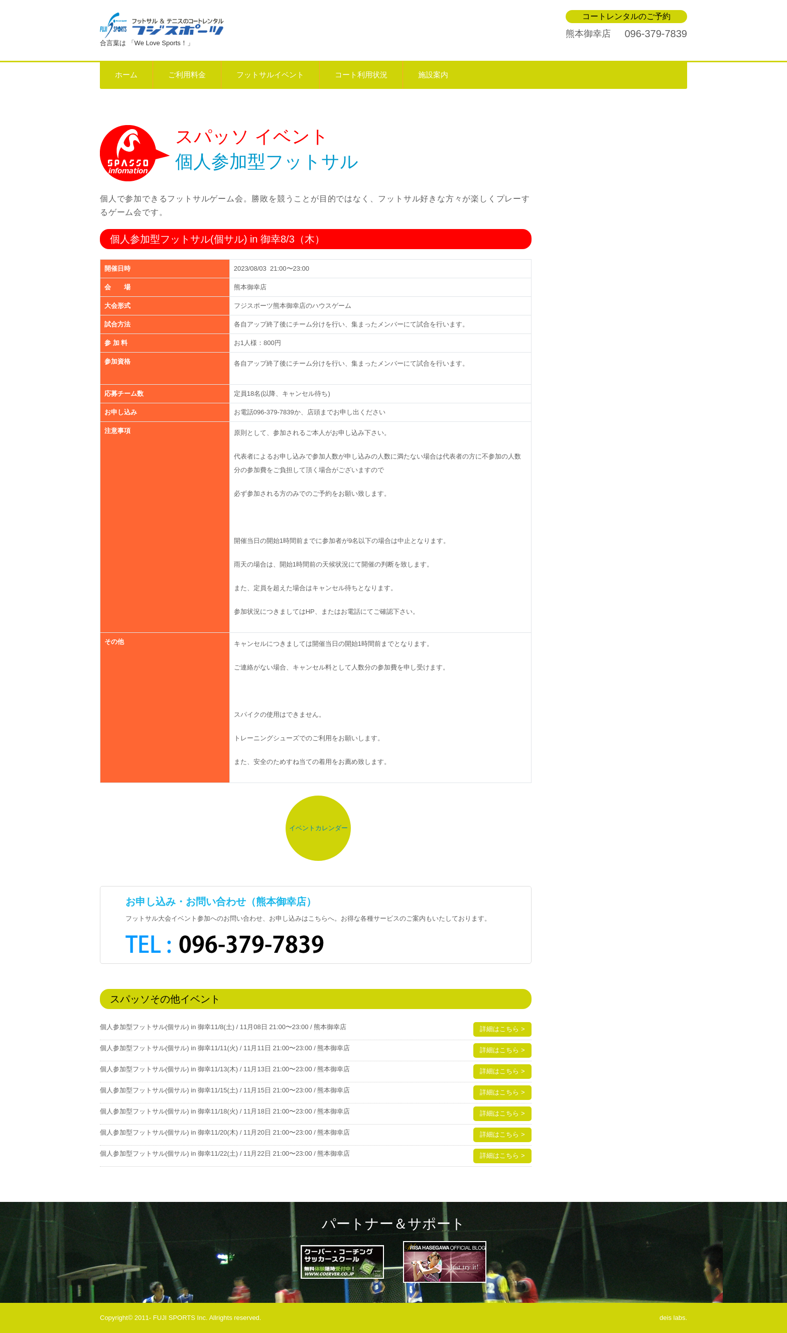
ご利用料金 (187, 74)
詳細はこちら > (502, 1029)
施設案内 (433, 74)
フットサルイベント (270, 74)
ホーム (126, 74)
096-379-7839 (655, 33)
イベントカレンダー (318, 828)
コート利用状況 (361, 74)
